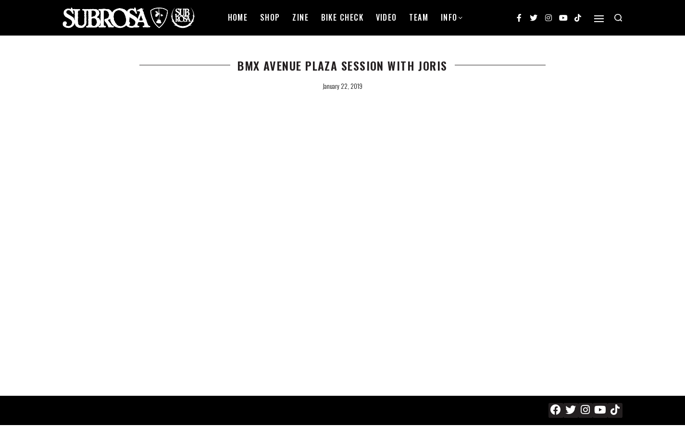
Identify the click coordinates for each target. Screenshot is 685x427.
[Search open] (618, 17)
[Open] (599, 19)
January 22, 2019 (342, 86)
